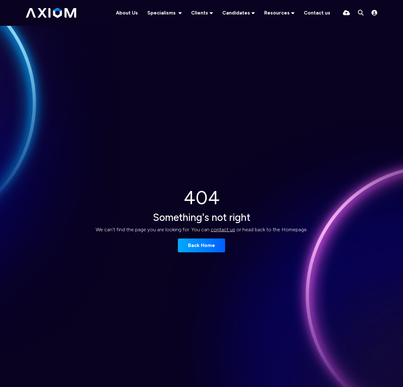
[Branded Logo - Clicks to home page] (51, 13)
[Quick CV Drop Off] (346, 12)
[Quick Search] (361, 12)
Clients (199, 13)
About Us (127, 13)
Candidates (236, 13)
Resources (277, 13)
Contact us (317, 13)
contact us (223, 230)
